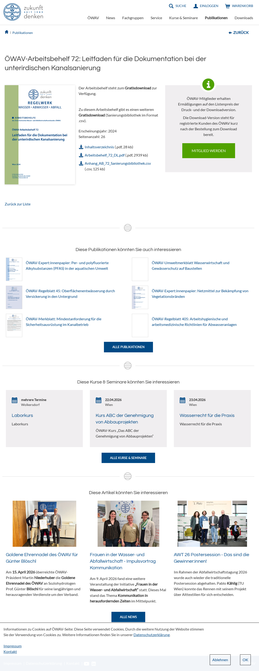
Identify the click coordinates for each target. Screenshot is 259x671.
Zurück (241, 32)
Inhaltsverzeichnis (99, 147)
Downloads (244, 17)
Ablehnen (220, 659)
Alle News (128, 617)
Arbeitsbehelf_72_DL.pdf (105, 155)
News (110, 17)
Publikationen (216, 17)
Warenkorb (242, 6)
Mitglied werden (209, 150)
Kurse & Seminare (183, 17)
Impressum (13, 646)
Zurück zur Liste (17, 204)
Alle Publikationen (128, 347)
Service (156, 17)
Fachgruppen (133, 17)
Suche (180, 6)
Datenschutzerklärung (151, 634)
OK (245, 659)
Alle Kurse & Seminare (128, 458)
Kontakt (10, 651)
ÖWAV (93, 17)
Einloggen (209, 6)
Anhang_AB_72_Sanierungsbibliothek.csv (118, 163)
